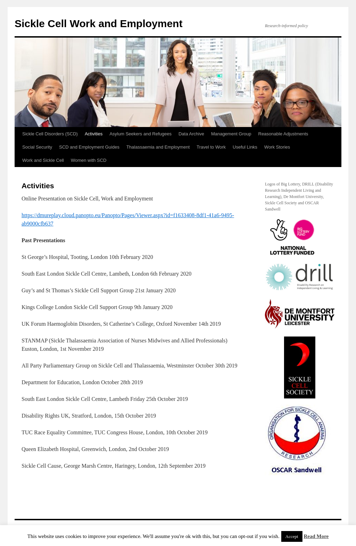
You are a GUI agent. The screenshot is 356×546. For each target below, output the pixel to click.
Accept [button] (291, 536)
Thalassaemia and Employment (157, 147)
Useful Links (245, 147)
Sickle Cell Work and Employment (99, 23)
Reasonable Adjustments (283, 133)
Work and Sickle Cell (43, 160)
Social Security (37, 147)
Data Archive (191, 133)
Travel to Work (211, 147)
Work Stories (277, 147)
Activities (94, 133)
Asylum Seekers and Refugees (140, 133)
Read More (316, 536)
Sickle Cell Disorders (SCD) (50, 133)
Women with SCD (88, 160)
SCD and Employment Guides (89, 147)
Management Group (231, 133)
